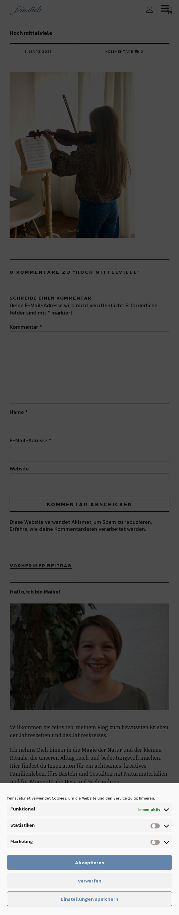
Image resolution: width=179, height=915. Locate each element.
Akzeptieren (89, 862)
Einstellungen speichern (89, 899)
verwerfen (89, 880)
